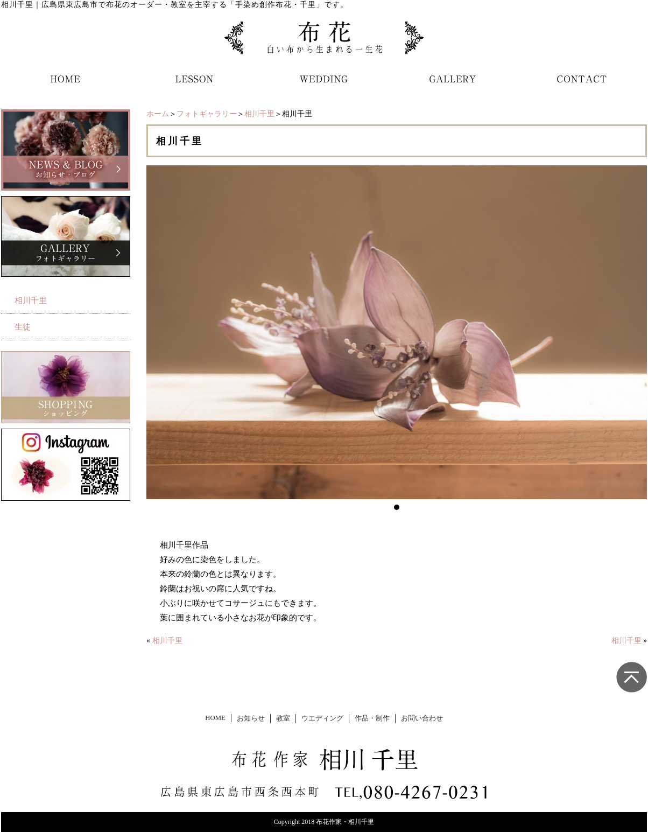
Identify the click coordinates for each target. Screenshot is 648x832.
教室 (283, 718)
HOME (215, 718)
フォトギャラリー (207, 114)
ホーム (157, 114)
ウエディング (322, 718)
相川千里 (259, 114)
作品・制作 (372, 718)
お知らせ (251, 718)
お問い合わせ (422, 718)
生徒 (23, 327)
